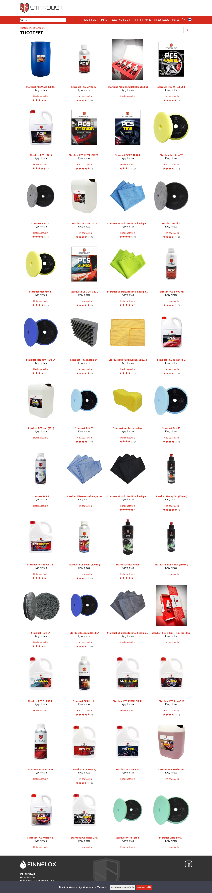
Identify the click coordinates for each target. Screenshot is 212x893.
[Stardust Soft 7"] (171, 413)
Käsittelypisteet (115, 19)
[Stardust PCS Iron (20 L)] (40, 413)
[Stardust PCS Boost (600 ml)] (84, 549)
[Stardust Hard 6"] (40, 208)
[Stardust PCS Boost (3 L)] (40, 549)
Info (175, 19)
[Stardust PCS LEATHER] (40, 754)
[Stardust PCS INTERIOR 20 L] (84, 140)
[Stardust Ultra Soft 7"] (171, 820)
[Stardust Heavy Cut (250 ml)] (171, 481)
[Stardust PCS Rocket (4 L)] (171, 345)
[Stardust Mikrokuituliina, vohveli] (127, 345)
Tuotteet (90, 19)
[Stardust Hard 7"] (171, 208)
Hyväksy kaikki (144, 887)
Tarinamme (142, 19)
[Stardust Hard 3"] (40, 618)
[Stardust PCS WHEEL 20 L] (171, 72)
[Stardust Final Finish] (127, 549)
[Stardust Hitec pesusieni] (84, 345)
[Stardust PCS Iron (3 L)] (171, 686)
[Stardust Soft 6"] (84, 413)
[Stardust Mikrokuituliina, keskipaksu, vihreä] (127, 276)
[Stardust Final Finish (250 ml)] (171, 549)
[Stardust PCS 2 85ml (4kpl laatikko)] (127, 72)
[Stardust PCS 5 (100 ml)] (84, 72)
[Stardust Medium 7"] (171, 140)
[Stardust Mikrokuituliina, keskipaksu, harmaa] (127, 618)
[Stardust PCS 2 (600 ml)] (171, 276)
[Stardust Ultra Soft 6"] (127, 820)
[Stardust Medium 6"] (40, 276)
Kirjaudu (161, 19)
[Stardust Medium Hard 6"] (84, 618)
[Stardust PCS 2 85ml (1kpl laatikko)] (171, 618)
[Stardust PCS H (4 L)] (40, 140)
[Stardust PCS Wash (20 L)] (171, 754)
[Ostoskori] (183, 19)
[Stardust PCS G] (40, 481)
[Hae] (43, 20)
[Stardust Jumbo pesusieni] (127, 413)
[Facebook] (188, 864)
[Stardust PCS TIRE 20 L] (127, 140)
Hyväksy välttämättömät (122, 887)
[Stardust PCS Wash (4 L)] (40, 820)
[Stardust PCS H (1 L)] (84, 686)
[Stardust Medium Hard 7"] (40, 345)
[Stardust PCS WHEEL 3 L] (84, 820)
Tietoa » (101, 887)
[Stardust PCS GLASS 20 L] (84, 276)
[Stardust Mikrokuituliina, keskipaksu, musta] (127, 481)
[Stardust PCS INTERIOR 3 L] (127, 686)
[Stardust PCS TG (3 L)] (84, 754)
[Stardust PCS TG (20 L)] (84, 208)
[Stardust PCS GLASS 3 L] (40, 686)
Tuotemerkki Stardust (32, 27)
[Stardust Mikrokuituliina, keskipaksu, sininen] (127, 208)
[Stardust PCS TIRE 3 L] (127, 754)
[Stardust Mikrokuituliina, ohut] (84, 481)
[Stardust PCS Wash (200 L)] (40, 72)
